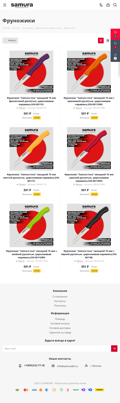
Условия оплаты (60, 323)
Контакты (60, 301)
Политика (60, 305)
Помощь (60, 318)
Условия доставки (60, 328)
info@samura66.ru (67, 366)
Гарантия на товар (60, 332)
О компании (60, 296)
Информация (60, 313)
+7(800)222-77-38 (34, 365)
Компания (60, 291)
